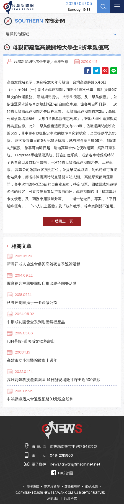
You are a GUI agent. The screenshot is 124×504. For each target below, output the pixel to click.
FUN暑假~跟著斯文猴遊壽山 (31, 341)
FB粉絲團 (62, 473)
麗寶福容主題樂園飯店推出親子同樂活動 (42, 283)
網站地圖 (91, 486)
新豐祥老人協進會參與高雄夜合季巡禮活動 (43, 264)
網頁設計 (53, 498)
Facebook (87, 70)
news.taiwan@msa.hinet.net (75, 464)
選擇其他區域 (17, 34)
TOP (116, 487)
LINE (113, 70)
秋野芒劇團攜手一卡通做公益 (32, 302)
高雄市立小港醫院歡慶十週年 (32, 360)
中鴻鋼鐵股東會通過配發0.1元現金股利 (40, 399)
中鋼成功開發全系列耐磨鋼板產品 (36, 322)
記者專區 (33, 486)
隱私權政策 (52, 486)
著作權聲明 (72, 486)
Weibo (105, 70)
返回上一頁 (64, 221)
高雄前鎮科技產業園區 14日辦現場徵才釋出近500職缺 (54, 379)
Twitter (96, 70)
